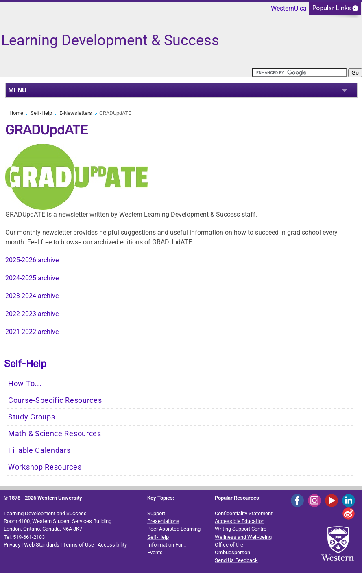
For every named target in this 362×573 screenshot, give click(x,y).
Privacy (12, 545)
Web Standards (41, 545)
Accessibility (112, 545)
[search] (299, 72)
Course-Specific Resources (55, 400)
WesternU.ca (289, 8)
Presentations (163, 521)
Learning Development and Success (45, 513)
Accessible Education (239, 521)
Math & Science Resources (54, 434)
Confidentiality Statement (244, 513)
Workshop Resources (45, 467)
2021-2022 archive (32, 332)
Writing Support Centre (240, 529)
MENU (17, 90)
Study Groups (31, 417)
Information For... (166, 545)
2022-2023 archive (32, 314)
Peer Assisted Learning (174, 529)
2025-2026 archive (32, 260)
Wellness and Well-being (243, 537)
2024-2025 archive (32, 278)
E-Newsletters (75, 113)
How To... (24, 384)
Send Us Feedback (236, 560)
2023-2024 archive (32, 296)
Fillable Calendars (39, 450)
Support (156, 513)
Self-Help (41, 113)
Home (16, 113)
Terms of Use (78, 545)
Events (155, 552)
